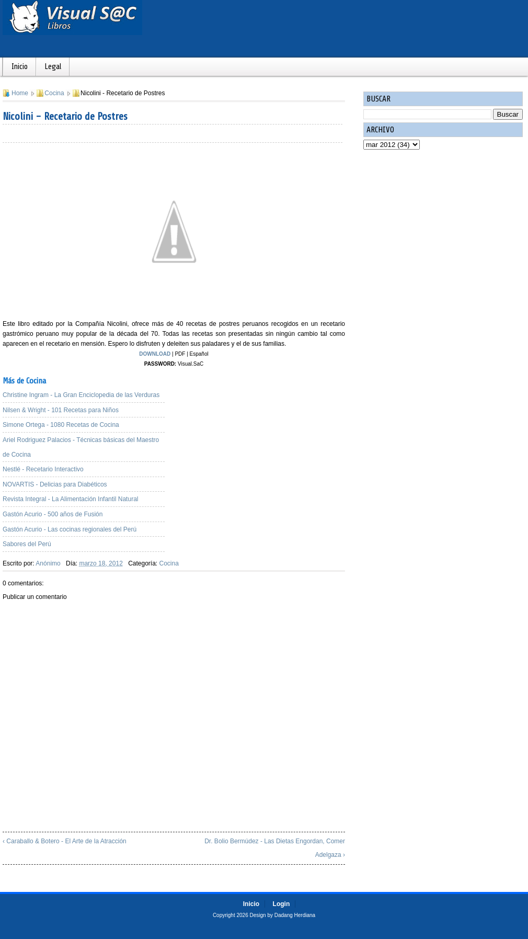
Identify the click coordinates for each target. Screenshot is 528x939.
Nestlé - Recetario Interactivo (43, 469)
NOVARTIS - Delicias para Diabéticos (55, 484)
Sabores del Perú (27, 544)
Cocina (54, 93)
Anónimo (48, 563)
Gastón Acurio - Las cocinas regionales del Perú (69, 529)
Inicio (20, 66)
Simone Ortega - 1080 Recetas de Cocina (61, 424)
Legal (52, 66)
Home (20, 93)
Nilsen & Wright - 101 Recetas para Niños (61, 410)
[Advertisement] (264, 442)
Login (281, 904)
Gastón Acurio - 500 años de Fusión (52, 514)
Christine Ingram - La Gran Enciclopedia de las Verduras (81, 395)
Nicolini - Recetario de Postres (65, 116)
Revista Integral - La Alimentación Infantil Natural (70, 499)
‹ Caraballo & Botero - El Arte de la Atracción (65, 841)
